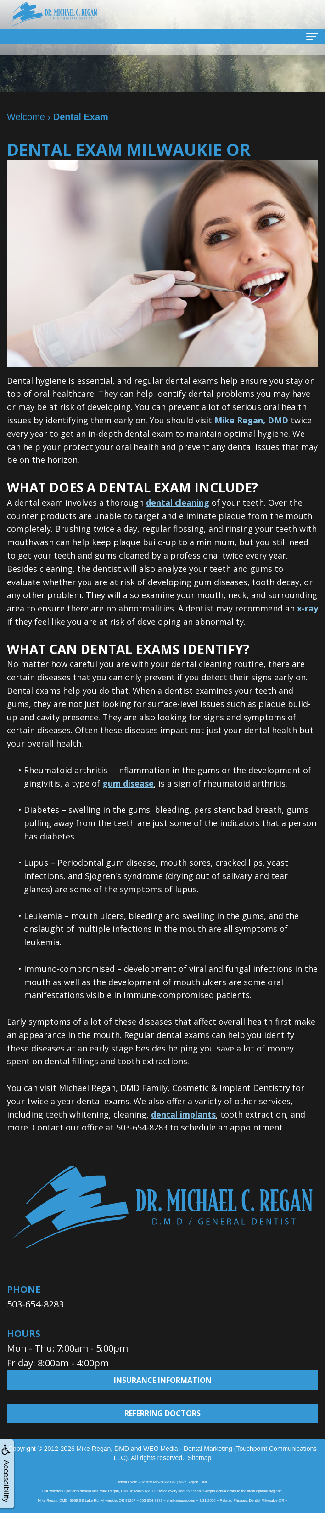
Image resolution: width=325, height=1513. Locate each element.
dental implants (183, 1114)
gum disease (128, 783)
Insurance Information (163, 1380)
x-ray (307, 608)
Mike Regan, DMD (252, 420)
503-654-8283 (35, 1304)
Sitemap (199, 1458)
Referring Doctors (162, 1413)
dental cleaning (177, 502)
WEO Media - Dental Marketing (187, 1448)
